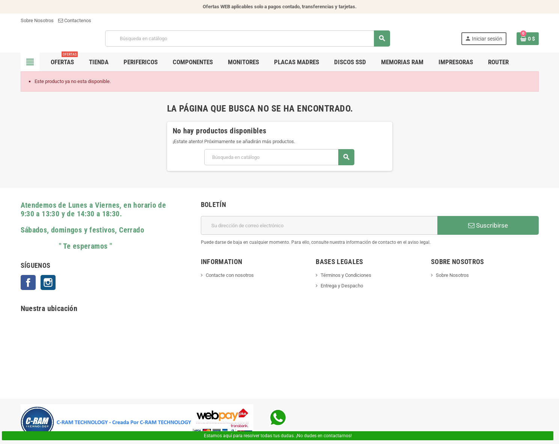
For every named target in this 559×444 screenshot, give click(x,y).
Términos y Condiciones (346, 275)
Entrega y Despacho (342, 285)
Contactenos (74, 20)
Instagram (48, 282)
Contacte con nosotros (230, 275)
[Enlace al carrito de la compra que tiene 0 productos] (528, 38)
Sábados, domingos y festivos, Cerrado (82, 230)
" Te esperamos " (66, 246)
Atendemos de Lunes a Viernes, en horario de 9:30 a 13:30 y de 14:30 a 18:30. (93, 209)
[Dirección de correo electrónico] (319, 225)
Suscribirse (488, 225)
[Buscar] (247, 38)
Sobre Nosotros (37, 20)
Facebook (28, 282)
